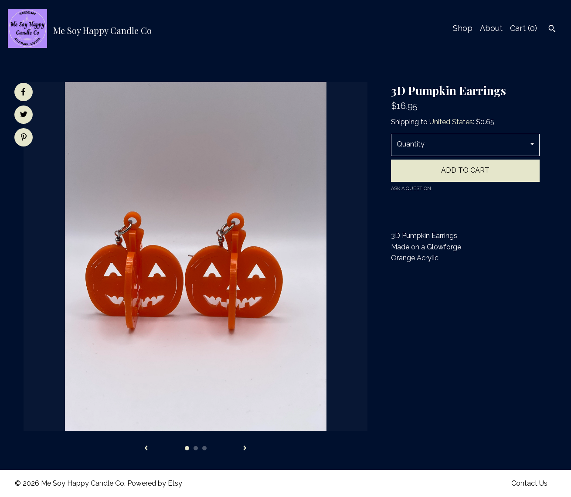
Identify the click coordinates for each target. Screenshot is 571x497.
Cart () (523, 28)
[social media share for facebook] (23, 92)
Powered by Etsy (154, 483)
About (491, 28)
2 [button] (196, 448)
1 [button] (187, 448)
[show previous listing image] (146, 448)
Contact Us (529, 483)
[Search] (552, 29)
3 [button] (204, 448)
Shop (462, 28)
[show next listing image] (245, 448)
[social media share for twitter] (23, 115)
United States (451, 122)
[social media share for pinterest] (23, 138)
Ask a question (411, 188)
